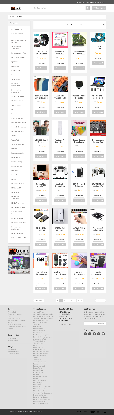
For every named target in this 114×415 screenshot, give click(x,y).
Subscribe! (101, 325)
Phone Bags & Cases (18, 207)
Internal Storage (16, 166)
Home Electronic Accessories (16, 91)
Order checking (90, 2)
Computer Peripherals (18, 127)
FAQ (9, 318)
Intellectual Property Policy (17, 328)
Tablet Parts (15, 140)
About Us (11, 324)
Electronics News (13, 355)
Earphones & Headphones (15, 85)
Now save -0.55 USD (16, 2)
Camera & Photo (16, 29)
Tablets (13, 136)
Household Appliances (18, 222)
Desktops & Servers (17, 183)
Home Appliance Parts (18, 238)
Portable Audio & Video (18, 53)
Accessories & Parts (18, 96)
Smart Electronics (17, 75)
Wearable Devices (17, 101)
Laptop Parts (15, 157)
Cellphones (15, 192)
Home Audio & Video (18, 57)
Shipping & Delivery (14, 326)
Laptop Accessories (17, 153)
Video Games (15, 79)
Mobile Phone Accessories (15, 198)
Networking (15, 170)
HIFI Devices (15, 66)
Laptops (14, 149)
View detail (41, 63)
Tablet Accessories (17, 144)
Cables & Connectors (18, 175)
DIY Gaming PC (16, 188)
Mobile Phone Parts (17, 203)
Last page (100, 300)
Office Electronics (17, 118)
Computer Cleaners (17, 131)
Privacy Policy (12, 314)
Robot (13, 109)
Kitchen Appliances (17, 218)
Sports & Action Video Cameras (18, 41)
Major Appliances (17, 233)
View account (100, 2)
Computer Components (19, 122)
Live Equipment (16, 70)
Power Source (16, 114)
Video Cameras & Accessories (17, 48)
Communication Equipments (16, 213)
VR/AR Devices (16, 105)
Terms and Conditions (15, 316)
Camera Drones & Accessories (17, 35)
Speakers (14, 62)
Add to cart (41, 68)
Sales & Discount (13, 353)
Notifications (12, 351)
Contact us (80, 2)
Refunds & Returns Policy (16, 322)
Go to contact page (65, 326)
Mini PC (13, 179)
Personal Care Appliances (16, 228)
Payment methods (14, 320)
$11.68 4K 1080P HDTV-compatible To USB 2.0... (39, 2)
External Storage (16, 162)
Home (12, 17)
